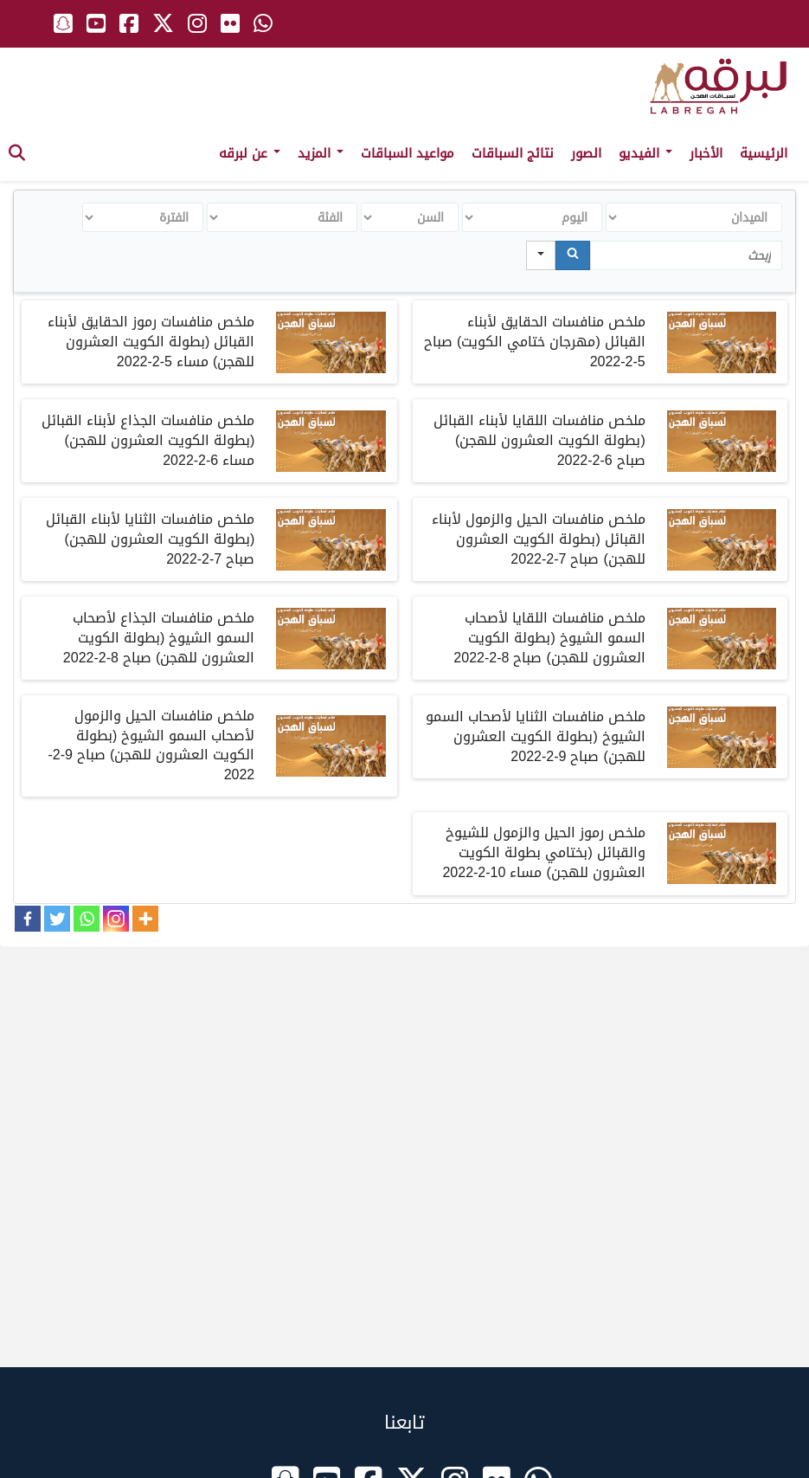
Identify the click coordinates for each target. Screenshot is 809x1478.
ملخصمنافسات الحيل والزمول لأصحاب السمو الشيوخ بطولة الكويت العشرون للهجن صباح (151, 745)
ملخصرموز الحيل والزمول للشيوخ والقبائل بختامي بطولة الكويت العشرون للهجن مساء (543, 852)
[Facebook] (28, 919)
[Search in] (540, 255)
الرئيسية (763, 153)
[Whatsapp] (87, 919)
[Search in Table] (686, 255)
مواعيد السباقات (407, 153)
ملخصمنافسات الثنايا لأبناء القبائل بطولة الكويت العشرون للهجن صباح (150, 539)
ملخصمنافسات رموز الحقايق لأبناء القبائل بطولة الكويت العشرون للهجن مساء (151, 341)
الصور (586, 153)
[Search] (572, 255)
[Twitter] (57, 919)
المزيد (321, 153)
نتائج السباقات (513, 153)
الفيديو (645, 153)
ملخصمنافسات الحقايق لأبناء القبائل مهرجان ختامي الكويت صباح (534, 341)
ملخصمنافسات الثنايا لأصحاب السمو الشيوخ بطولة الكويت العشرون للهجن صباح (535, 736)
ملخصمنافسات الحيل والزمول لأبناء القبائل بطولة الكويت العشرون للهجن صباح (538, 539)
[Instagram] (116, 919)
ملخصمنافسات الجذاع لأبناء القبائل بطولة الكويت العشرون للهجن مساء (148, 440)
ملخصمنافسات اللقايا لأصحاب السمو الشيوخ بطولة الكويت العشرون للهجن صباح (549, 637)
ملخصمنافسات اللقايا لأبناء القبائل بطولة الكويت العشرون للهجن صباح (539, 440)
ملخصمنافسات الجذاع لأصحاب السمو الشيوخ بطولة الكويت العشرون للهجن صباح (158, 637)
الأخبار (706, 153)
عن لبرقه (249, 153)
